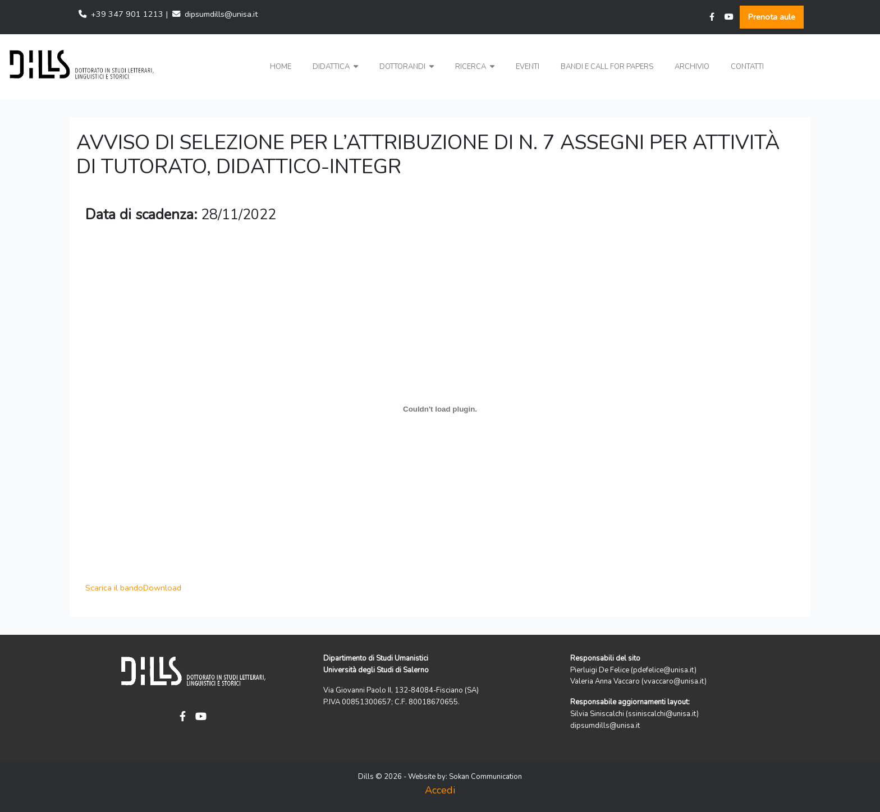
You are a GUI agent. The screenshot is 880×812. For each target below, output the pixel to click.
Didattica (335, 67)
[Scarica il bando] (440, 409)
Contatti (747, 67)
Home (280, 67)
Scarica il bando (114, 587)
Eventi (527, 67)
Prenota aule (771, 16)
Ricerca (474, 67)
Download (162, 587)
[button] (335, 67)
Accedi (440, 790)
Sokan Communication (485, 777)
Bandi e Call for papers (607, 67)
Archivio (692, 67)
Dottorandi (406, 67)
